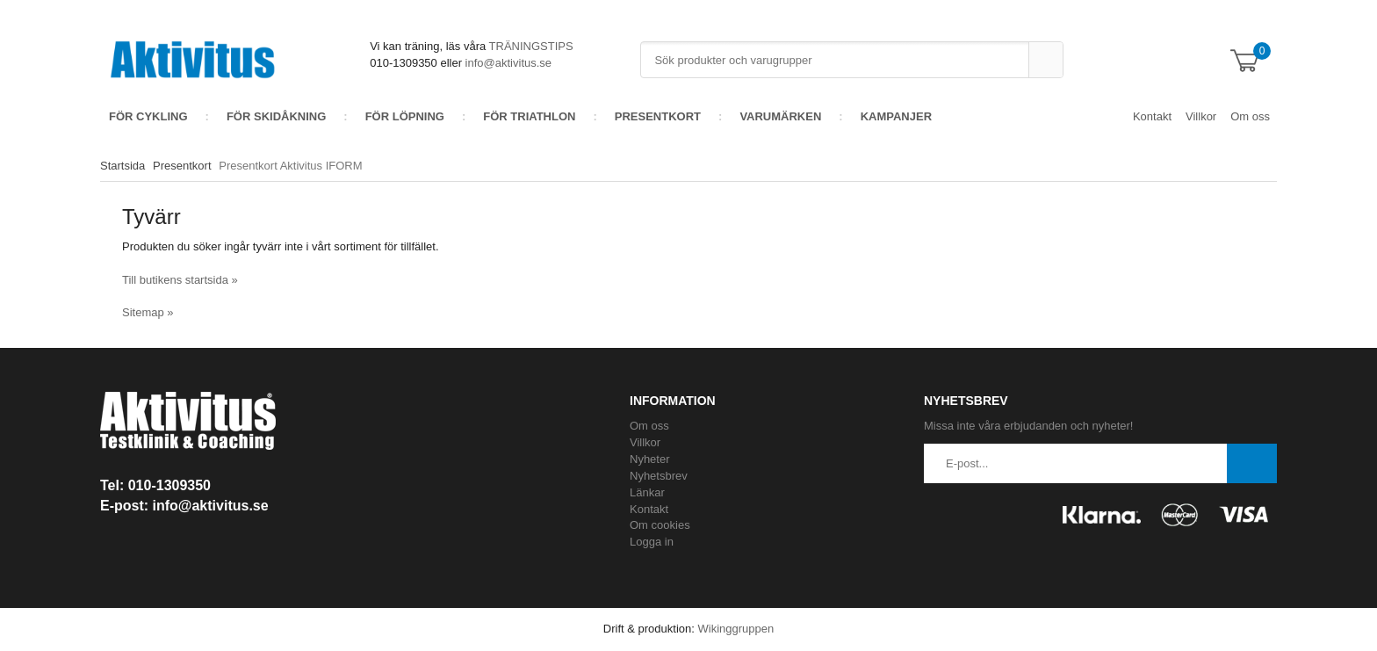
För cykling (148, 116)
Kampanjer (896, 116)
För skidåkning (276, 116)
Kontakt (1152, 116)
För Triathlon (529, 116)
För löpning (404, 116)
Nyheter (650, 459)
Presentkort (658, 116)
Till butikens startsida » (180, 279)
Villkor (1201, 116)
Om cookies (660, 525)
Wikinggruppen (735, 628)
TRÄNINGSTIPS (531, 46)
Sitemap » (148, 312)
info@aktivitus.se (508, 62)
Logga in (652, 541)
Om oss (1250, 116)
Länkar (647, 492)
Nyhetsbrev (659, 475)
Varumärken (780, 116)
